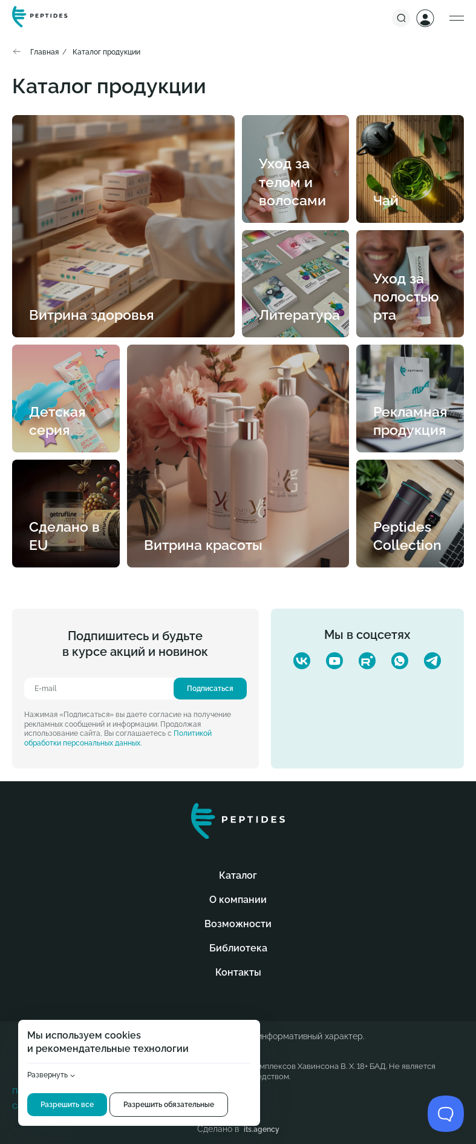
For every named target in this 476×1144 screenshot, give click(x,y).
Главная (44, 52)
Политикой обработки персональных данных (118, 738)
